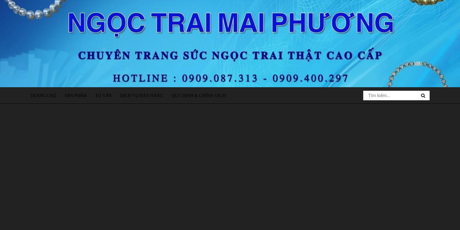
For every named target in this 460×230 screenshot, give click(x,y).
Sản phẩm (76, 95)
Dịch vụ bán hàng (141, 95)
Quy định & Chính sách (198, 95)
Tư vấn (103, 95)
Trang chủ (43, 95)
